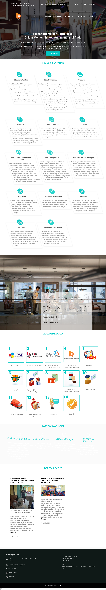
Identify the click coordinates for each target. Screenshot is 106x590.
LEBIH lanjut (53, 53)
